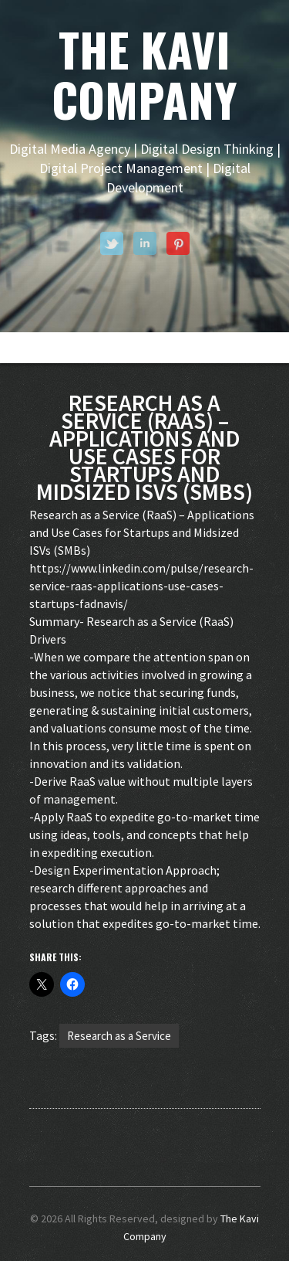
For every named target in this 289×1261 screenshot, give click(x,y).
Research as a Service (119, 1035)
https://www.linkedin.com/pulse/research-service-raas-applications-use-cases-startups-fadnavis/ (141, 585)
